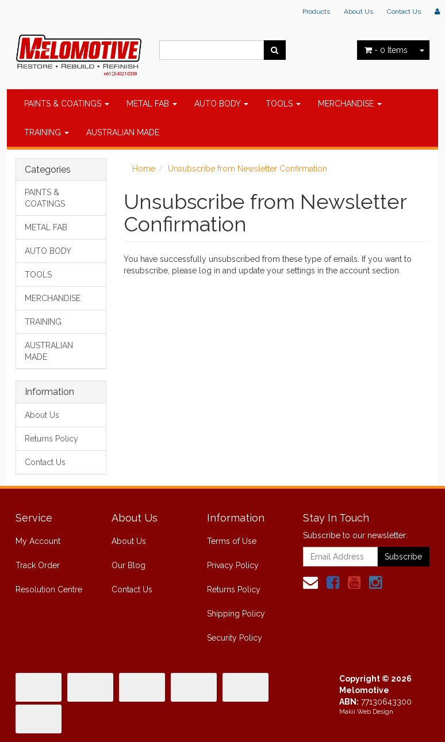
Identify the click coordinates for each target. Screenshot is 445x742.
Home (143, 168)
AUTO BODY (221, 103)
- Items (386, 50)
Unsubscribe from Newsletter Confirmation (247, 168)
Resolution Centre (49, 589)
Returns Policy (51, 438)
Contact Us (404, 11)
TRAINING (46, 132)
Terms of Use (231, 541)
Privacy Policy (233, 565)
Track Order (38, 565)
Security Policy (234, 637)
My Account (38, 541)
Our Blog (128, 565)
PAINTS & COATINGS (66, 103)
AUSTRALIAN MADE (122, 132)
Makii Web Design (366, 712)
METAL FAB (151, 103)
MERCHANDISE (350, 103)
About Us (358, 11)
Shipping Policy (236, 613)
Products (316, 11)
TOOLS (283, 103)
